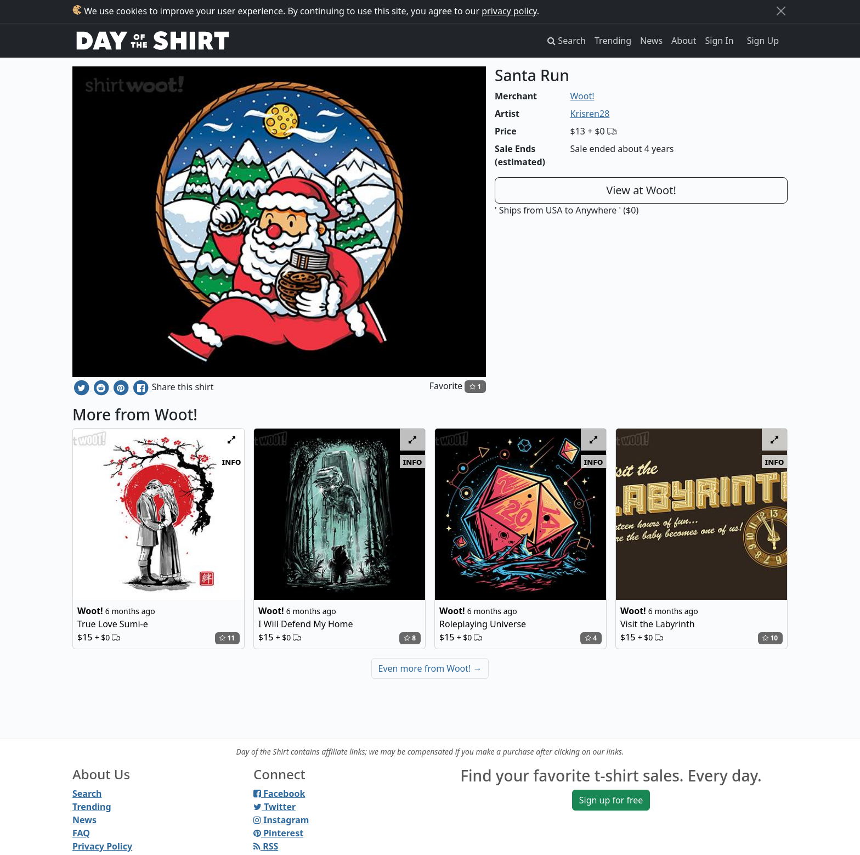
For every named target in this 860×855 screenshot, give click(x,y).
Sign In (719, 41)
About (683, 41)
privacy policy (509, 11)
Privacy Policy (102, 846)
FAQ (81, 833)
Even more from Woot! (430, 668)
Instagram (281, 820)
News (651, 41)
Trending (613, 41)
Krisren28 (590, 114)
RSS (265, 846)
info (231, 461)
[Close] (781, 11)
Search (86, 794)
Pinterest (278, 833)
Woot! (582, 96)
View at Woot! (641, 190)
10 (770, 638)
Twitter (274, 807)
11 (227, 638)
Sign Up (763, 41)
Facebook (279, 794)
